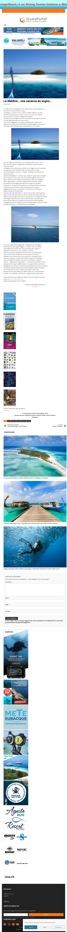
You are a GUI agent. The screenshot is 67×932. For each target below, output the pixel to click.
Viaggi (9, 48)
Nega (44, 927)
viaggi (28, 421)
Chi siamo (18, 929)
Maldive (13, 421)
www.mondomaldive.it (15, 279)
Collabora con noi (8, 894)
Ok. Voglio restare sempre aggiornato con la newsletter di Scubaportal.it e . (34, 621)
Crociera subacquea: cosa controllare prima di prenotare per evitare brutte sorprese (31, 523)
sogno (18, 421)
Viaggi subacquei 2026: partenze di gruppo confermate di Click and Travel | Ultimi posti (32, 569)
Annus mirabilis (58, 425)
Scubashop (35, 286)
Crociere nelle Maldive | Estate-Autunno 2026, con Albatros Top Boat (26, 478)
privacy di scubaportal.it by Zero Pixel (28, 917)
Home (5, 48)
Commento (8, 582)
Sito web (7, 611)
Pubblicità (6, 896)
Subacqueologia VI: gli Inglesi (16, 425)
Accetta (31, 927)
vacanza (24, 421)
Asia (14, 48)
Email (7, 604)
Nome (7, 598)
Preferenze (58, 927)
